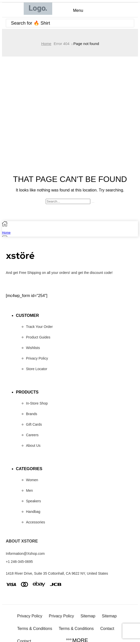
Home (46, 43)
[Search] (129, 23)
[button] (76, 11)
